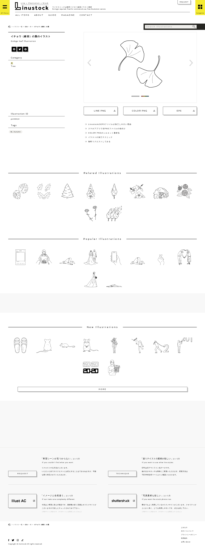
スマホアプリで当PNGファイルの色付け (107, 129)
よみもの (184, 527)
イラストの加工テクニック (100, 137)
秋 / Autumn (16, 132)
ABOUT (39, 15)
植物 (26, 26)
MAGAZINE (68, 15)
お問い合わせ (185, 542)
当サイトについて (187, 531)
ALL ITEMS (22, 15)
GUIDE (52, 15)
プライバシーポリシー (189, 534)
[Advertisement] (38, 90)
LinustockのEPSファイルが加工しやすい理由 (110, 124)
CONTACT (86, 15)
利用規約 (184, 538)
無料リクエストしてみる (99, 142)
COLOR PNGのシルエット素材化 (104, 133)
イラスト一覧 (18, 26)
